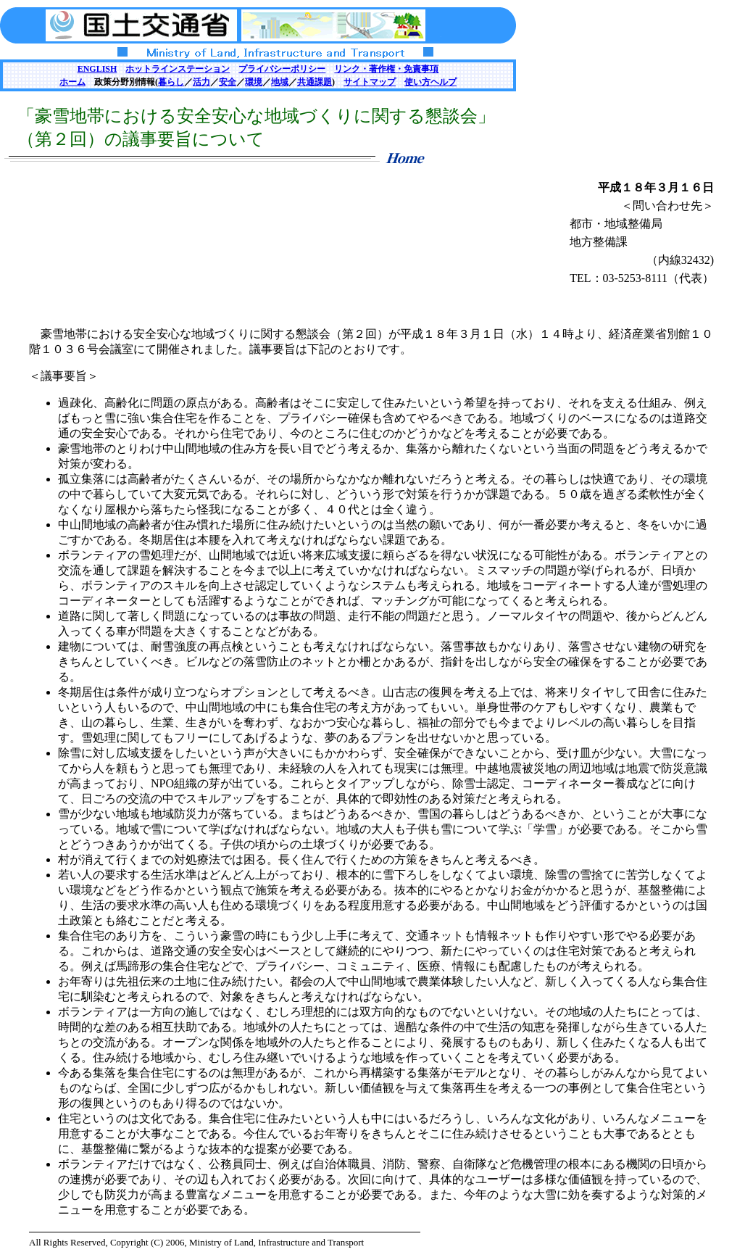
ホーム (72, 82)
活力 (201, 82)
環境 (253, 82)
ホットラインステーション (177, 69)
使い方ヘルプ (430, 82)
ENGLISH (97, 69)
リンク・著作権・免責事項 (386, 69)
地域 (279, 82)
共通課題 (314, 82)
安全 (227, 82)
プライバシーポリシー (281, 69)
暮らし (171, 82)
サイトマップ (370, 82)
